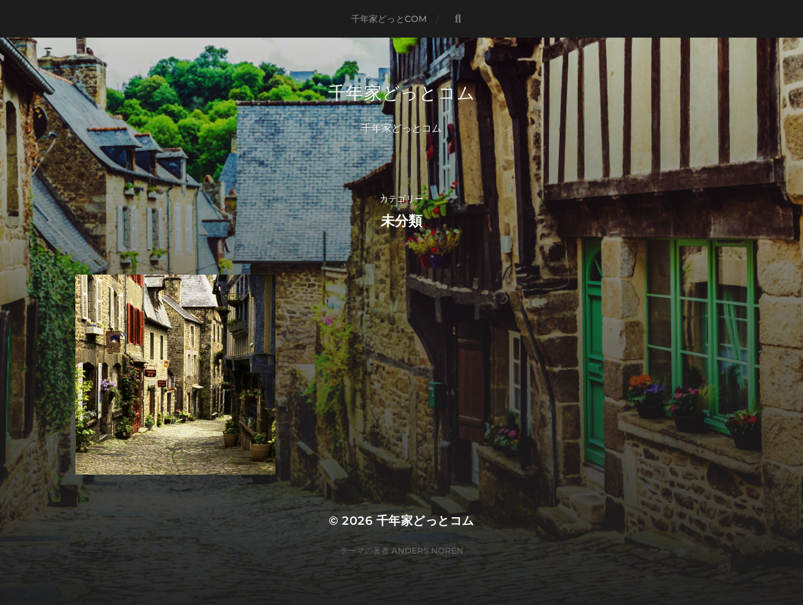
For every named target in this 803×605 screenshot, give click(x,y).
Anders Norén (427, 550)
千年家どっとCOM (389, 18)
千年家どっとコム (402, 92)
